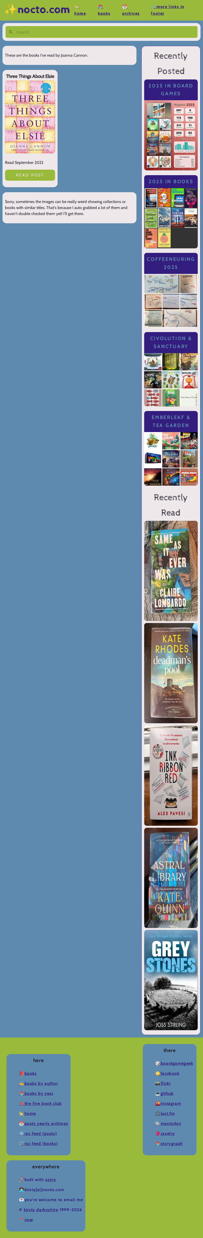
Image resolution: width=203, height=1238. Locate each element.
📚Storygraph (169, 1143)
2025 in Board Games (170, 90)
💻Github (164, 1093)
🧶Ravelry (165, 1133)
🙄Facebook (167, 1073)
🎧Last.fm (165, 1113)
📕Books (28, 1073)
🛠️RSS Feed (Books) (38, 1143)
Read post (30, 175)
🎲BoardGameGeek (174, 1063)
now (29, 1219)
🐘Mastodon (168, 1123)
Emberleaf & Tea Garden (171, 421)
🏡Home (27, 1113)
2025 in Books (171, 181)
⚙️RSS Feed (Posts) (38, 1133)
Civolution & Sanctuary (171, 342)
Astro (50, 1179)
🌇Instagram (168, 1103)
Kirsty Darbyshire (41, 1209)
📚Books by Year (36, 1093)
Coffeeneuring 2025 (171, 263)
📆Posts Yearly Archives (43, 1123)
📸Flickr (163, 1083)
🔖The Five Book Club (40, 1103)
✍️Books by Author (38, 1083)
